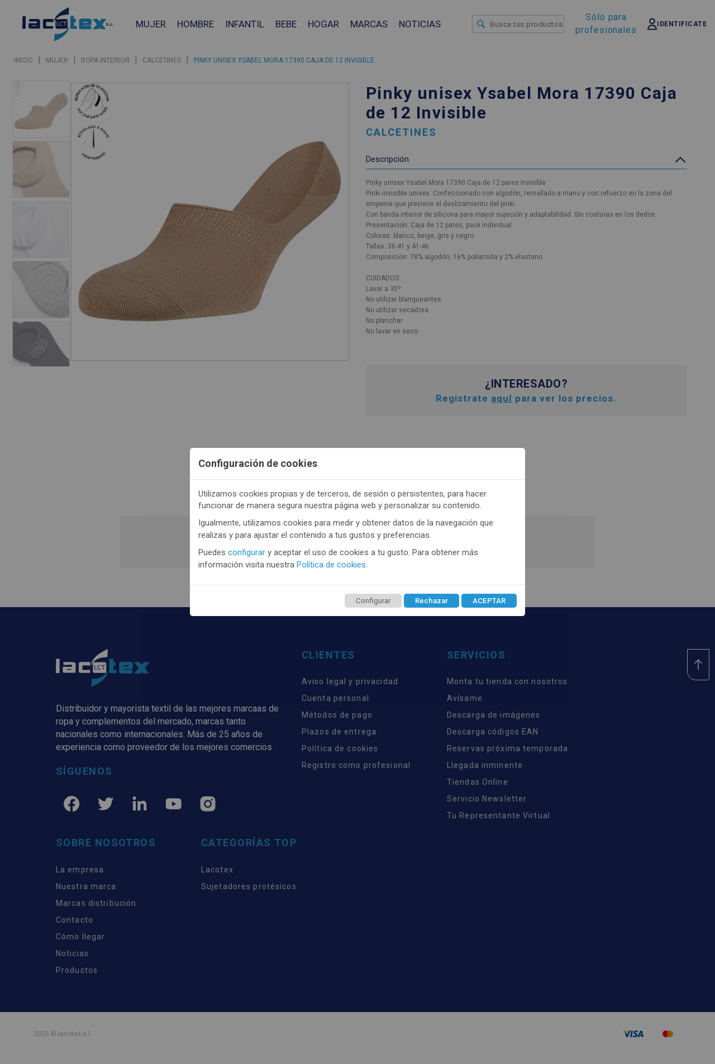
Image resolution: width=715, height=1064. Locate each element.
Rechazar (431, 601)
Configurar (373, 601)
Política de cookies (331, 565)
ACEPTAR (489, 601)
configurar (246, 552)
